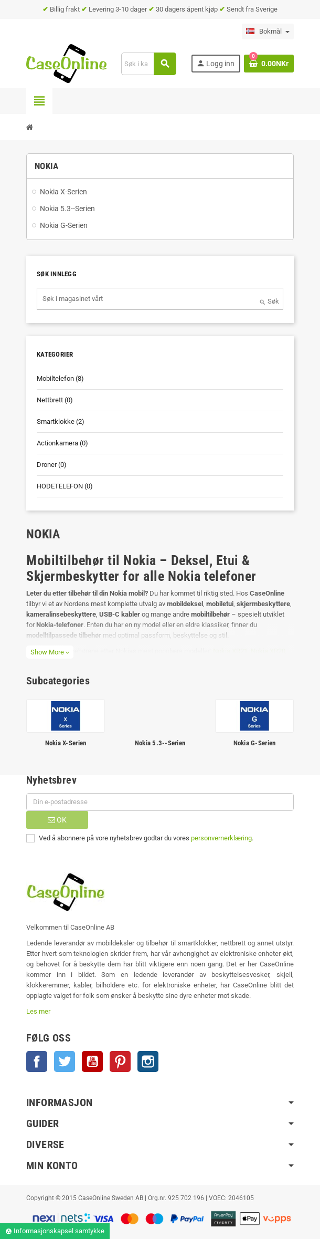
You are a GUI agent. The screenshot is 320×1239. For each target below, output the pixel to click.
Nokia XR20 (268, 651)
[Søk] (148, 64)
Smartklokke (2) (60, 421)
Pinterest (120, 1061)
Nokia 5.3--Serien (160, 743)
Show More (50, 652)
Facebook (36, 1061)
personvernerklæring (221, 838)
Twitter (64, 1061)
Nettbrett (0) (55, 400)
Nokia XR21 (230, 651)
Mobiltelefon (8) (60, 378)
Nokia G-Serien (254, 743)
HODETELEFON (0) (65, 486)
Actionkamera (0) (62, 443)
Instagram (147, 1061)
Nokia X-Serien (66, 743)
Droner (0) (52, 464)
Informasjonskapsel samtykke (54, 1231)
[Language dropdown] (268, 31)
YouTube (92, 1061)
